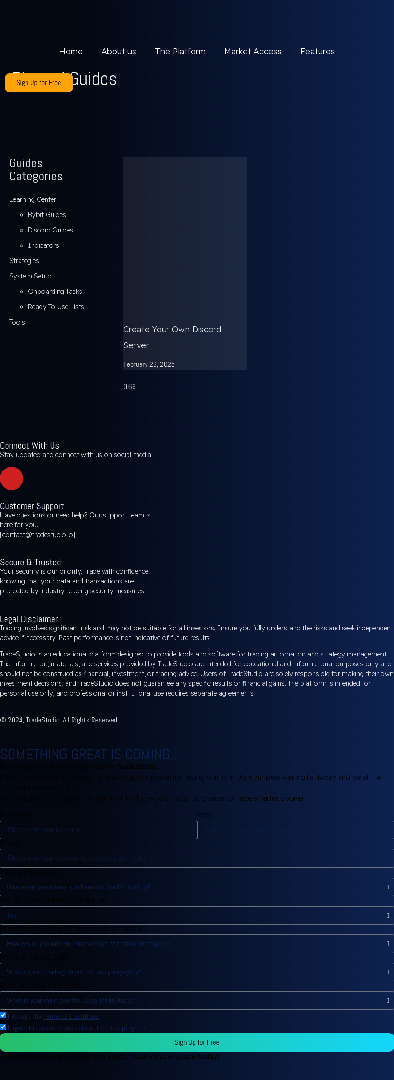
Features (318, 51)
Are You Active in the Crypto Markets (54, 900)
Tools (17, 322)
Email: (206, 815)
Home (71, 51)
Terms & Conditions (71, 1016)
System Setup (30, 276)
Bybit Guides (47, 215)
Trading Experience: (29, 872)
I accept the (53, 1016)
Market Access (253, 51)
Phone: (10, 843)
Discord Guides (50, 230)
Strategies (24, 261)
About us (118, 51)
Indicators (43, 245)
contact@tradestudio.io (37, 534)
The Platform (180, 51)
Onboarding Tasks (55, 291)
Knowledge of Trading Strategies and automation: (73, 929)
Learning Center (32, 199)
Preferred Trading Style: (35, 957)
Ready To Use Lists (56, 307)
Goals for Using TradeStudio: (42, 985)
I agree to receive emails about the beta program (76, 1028)
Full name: (15, 815)
